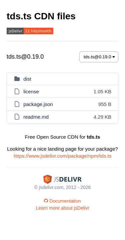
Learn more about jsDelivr (62, 208)
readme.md (36, 117)
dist (27, 79)
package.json (38, 104)
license (31, 91)
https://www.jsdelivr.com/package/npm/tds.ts (62, 156)
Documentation (62, 201)
